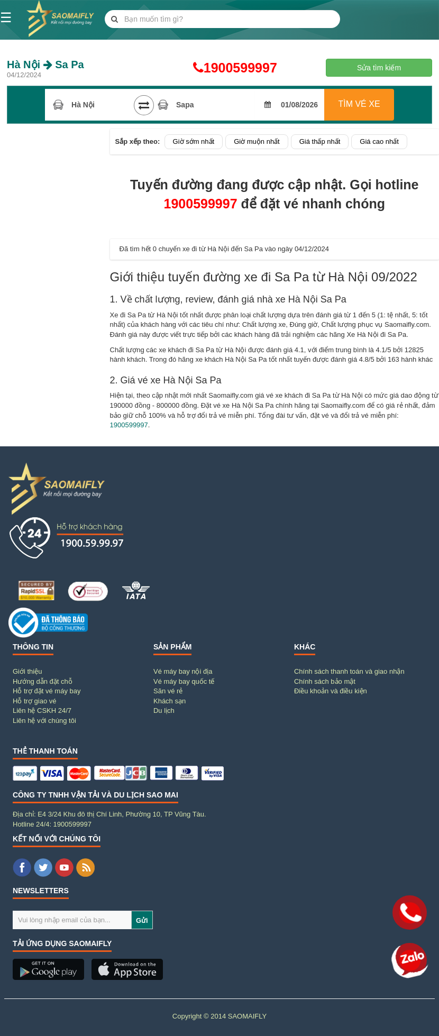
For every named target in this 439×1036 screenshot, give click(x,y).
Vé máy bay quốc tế (183, 681)
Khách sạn (169, 701)
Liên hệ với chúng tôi (44, 721)
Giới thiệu (27, 671)
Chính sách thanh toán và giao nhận (349, 671)
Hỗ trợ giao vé (34, 701)
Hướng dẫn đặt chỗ (42, 681)
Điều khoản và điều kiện (330, 691)
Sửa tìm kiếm (379, 67)
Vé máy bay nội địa (182, 671)
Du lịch (164, 710)
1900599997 (219, 67)
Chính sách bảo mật (324, 681)
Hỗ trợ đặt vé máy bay (46, 691)
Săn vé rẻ (167, 691)
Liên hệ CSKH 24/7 (42, 710)
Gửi (142, 920)
